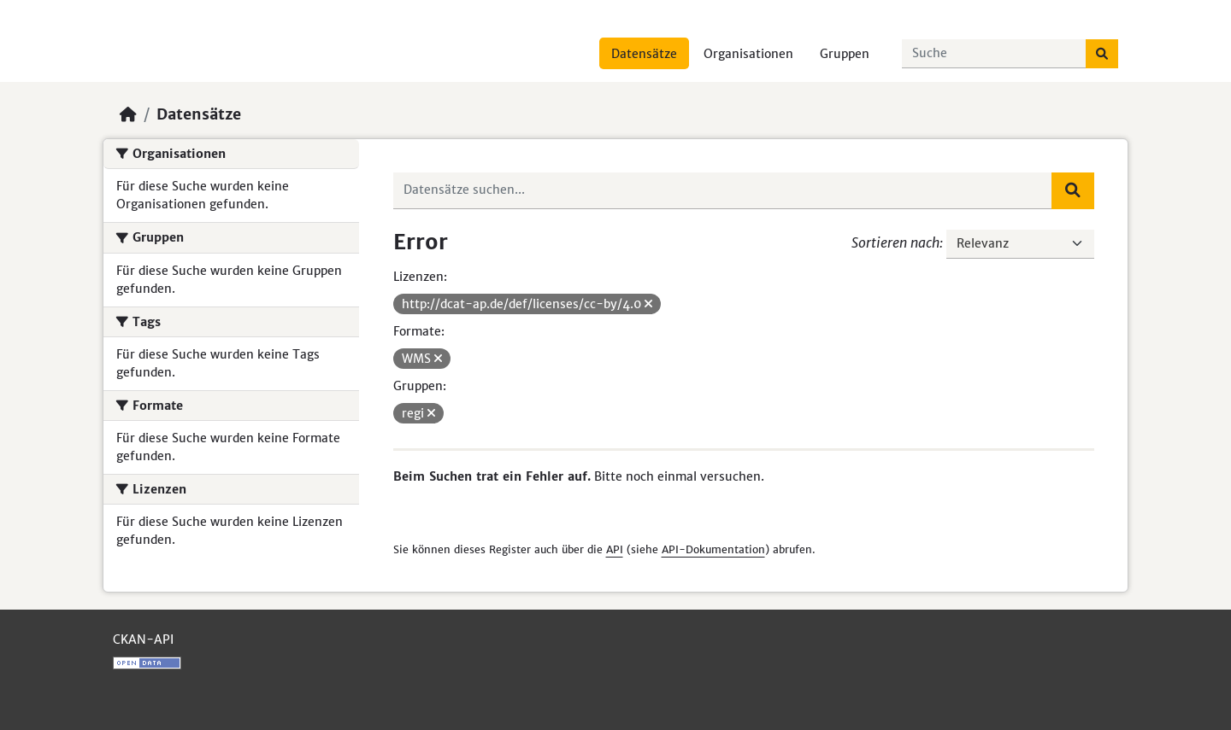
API (614, 549)
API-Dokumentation (713, 549)
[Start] (128, 114)
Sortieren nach (895, 242)
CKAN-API (143, 639)
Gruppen (844, 53)
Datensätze (644, 53)
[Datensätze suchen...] (994, 53)
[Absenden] (1102, 53)
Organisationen (748, 53)
